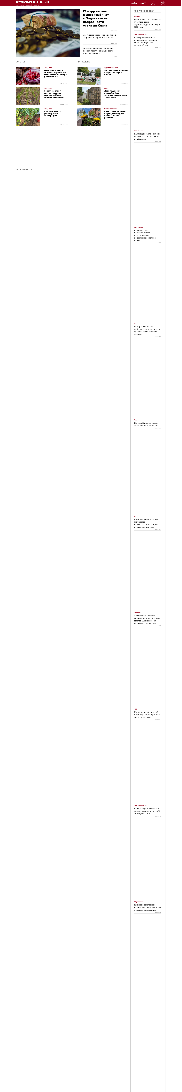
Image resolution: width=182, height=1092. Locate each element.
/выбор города (138, 3)
